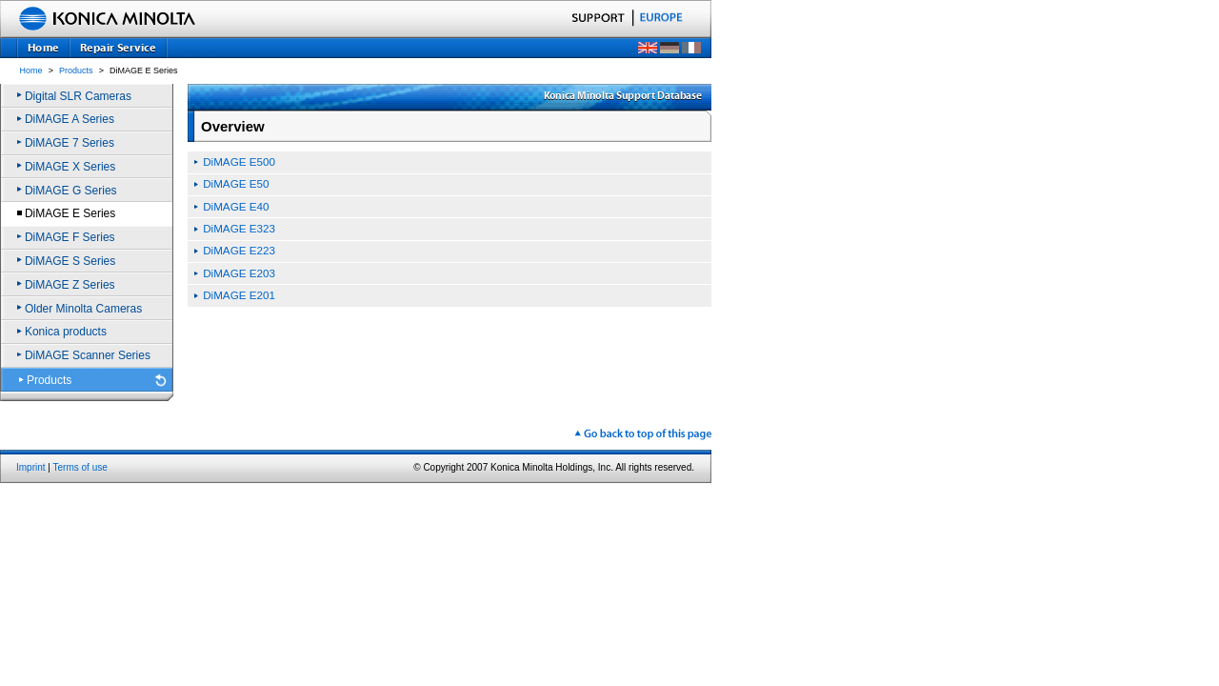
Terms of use (80, 467)
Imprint (31, 467)
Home (31, 70)
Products (76, 70)
